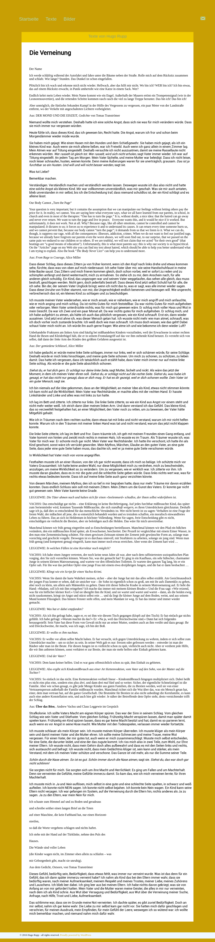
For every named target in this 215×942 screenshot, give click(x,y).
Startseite (28, 19)
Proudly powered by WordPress (75, 935)
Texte (51, 19)
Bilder (69, 19)
